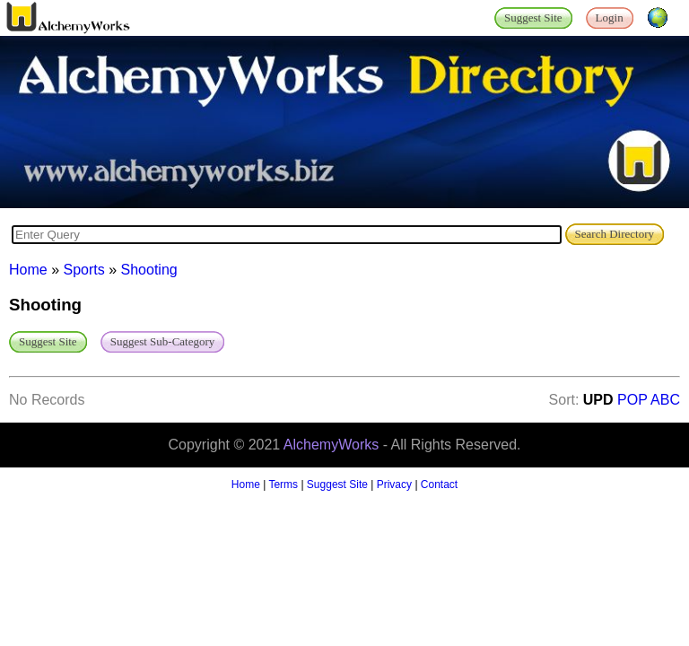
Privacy (394, 484)
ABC (665, 399)
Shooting (149, 269)
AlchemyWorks (331, 444)
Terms (283, 484)
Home (28, 269)
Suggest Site (337, 484)
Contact (439, 484)
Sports (83, 269)
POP (632, 399)
